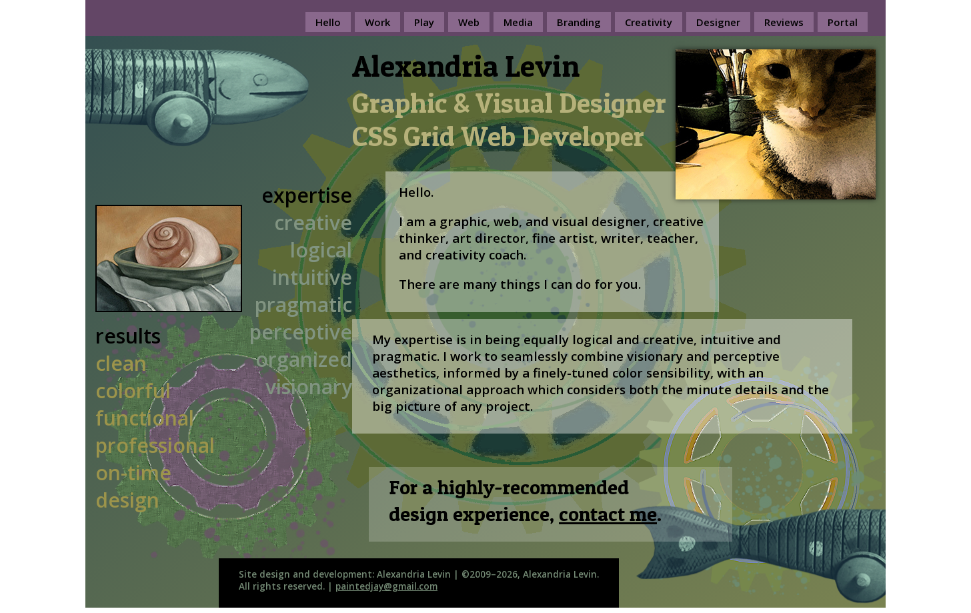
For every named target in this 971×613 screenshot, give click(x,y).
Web (468, 22)
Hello (328, 22)
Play (424, 22)
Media (518, 22)
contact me (608, 514)
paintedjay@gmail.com (386, 586)
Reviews (784, 22)
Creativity (648, 22)
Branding (579, 22)
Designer (718, 22)
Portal (843, 22)
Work (377, 22)
